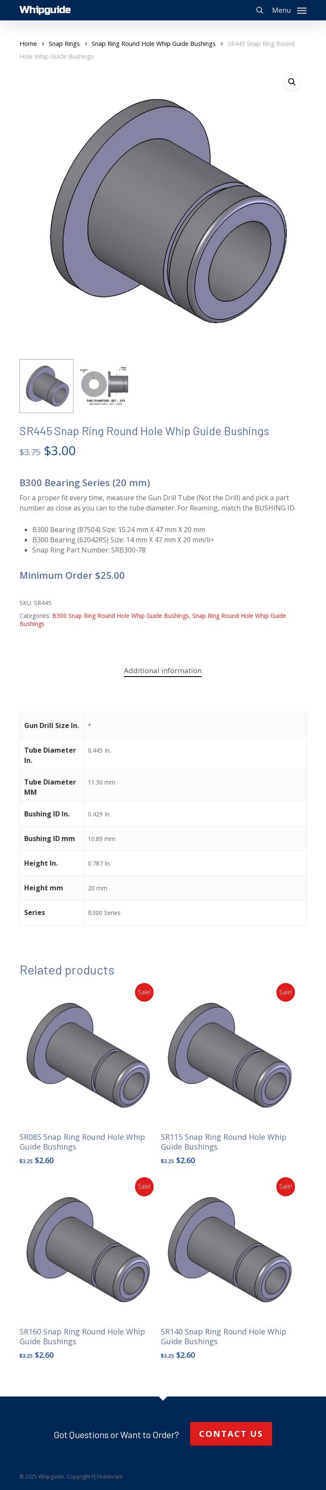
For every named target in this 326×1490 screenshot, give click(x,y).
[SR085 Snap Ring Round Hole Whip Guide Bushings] (88, 1055)
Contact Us (231, 1433)
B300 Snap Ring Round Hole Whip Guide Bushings (120, 616)
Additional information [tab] (163, 670)
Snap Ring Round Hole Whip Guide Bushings (154, 43)
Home (28, 43)
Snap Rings (64, 43)
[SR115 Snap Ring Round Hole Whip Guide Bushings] (229, 1055)
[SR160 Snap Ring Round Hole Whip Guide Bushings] (88, 1249)
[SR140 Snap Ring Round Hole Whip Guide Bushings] (229, 1249)
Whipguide (45, 10)
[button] (289, 9)
